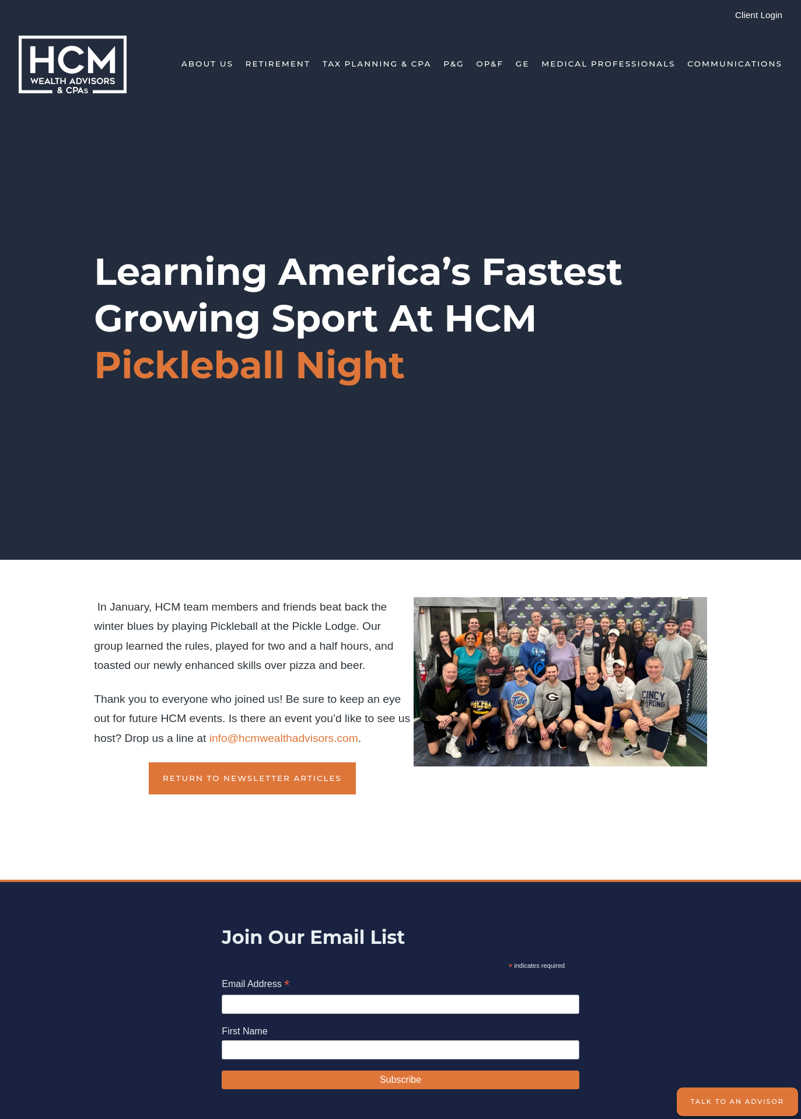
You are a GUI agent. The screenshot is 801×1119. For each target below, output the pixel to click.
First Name (244, 1031)
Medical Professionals (608, 63)
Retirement (278, 63)
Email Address (255, 985)
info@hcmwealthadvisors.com (283, 738)
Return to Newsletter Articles (252, 778)
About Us (207, 63)
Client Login (758, 15)
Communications (734, 63)
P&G (453, 63)
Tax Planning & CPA (377, 63)
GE (523, 63)
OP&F (489, 63)
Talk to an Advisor (737, 1101)
